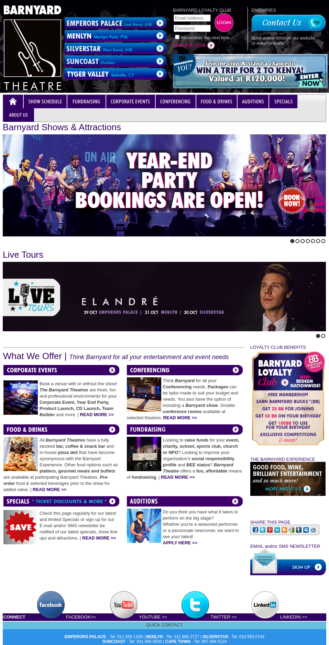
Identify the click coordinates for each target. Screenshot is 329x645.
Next (11, 239)
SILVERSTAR (215, 636)
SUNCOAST (113, 641)
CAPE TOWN (177, 641)
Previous (5, 239)
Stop (19, 239)
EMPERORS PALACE (85, 636)
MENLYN (154, 636)
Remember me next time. (205, 37)
